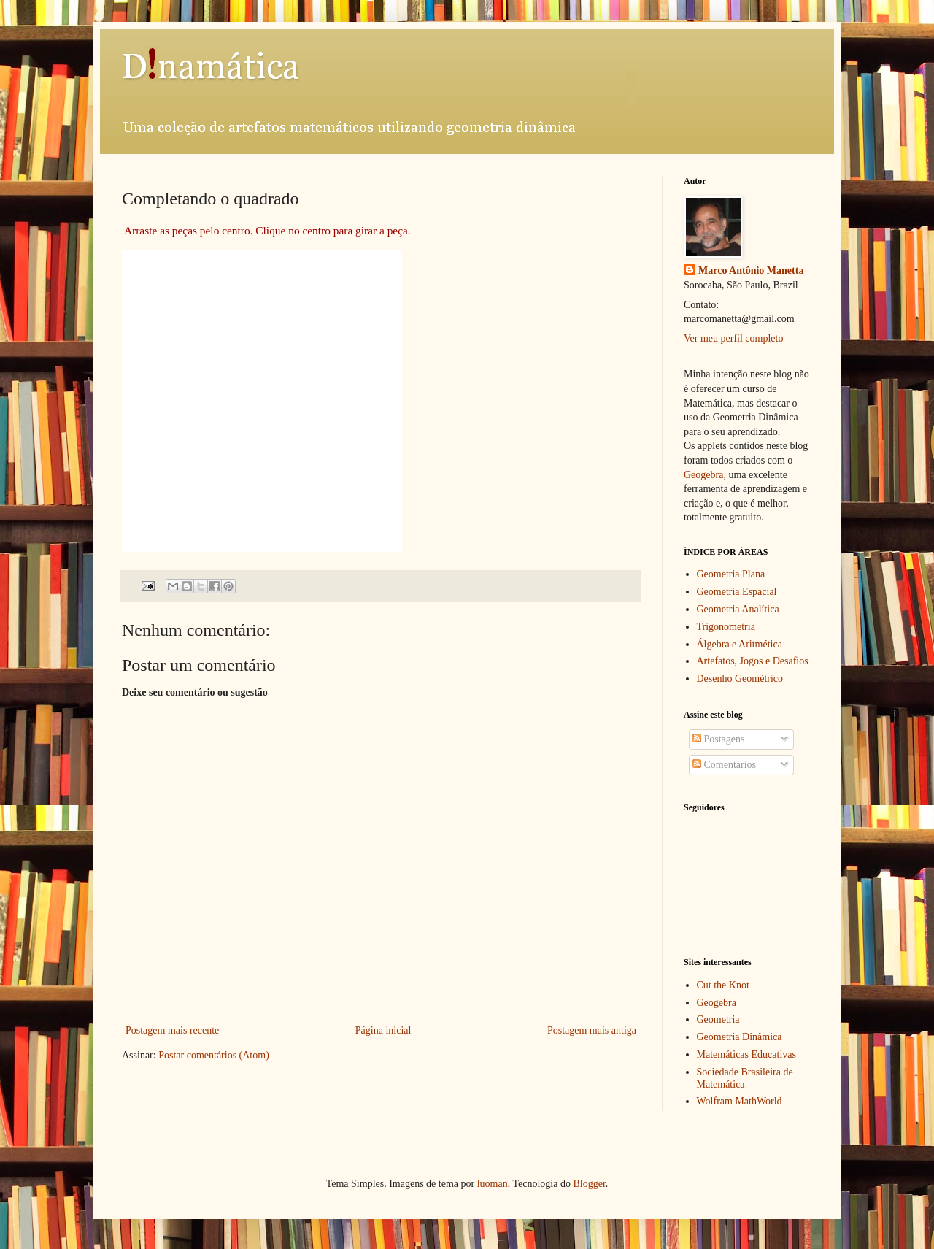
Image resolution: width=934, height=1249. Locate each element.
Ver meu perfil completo (733, 338)
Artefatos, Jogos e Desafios (752, 661)
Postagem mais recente (172, 1030)
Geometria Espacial (737, 591)
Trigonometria (726, 626)
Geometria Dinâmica (739, 1036)
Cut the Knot (723, 985)
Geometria (718, 1019)
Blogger (589, 1183)
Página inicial (383, 1030)
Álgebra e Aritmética (739, 644)
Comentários (724, 764)
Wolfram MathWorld (739, 1101)
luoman (492, 1183)
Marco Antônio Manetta (750, 270)
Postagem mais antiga (591, 1030)
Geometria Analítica (738, 609)
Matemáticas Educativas (746, 1054)
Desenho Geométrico (740, 678)
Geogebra (703, 474)
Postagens (718, 739)
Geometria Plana (731, 574)
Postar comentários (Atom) (213, 1055)
